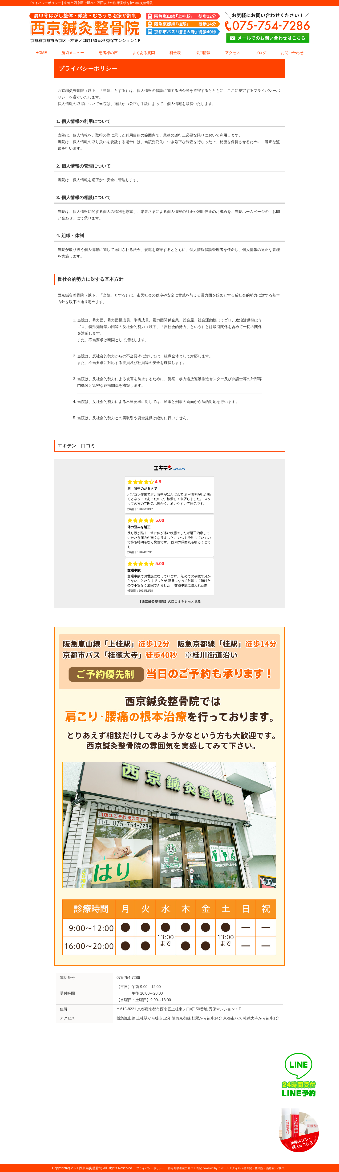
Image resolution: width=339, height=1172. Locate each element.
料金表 (175, 53)
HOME (41, 53)
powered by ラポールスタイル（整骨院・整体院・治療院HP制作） (245, 1168)
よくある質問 (143, 53)
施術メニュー (72, 53)
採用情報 (202, 53)
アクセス (232, 53)
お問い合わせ (292, 53)
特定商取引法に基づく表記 (185, 1168)
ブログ (260, 53)
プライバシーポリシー (150, 1168)
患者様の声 (108, 53)
